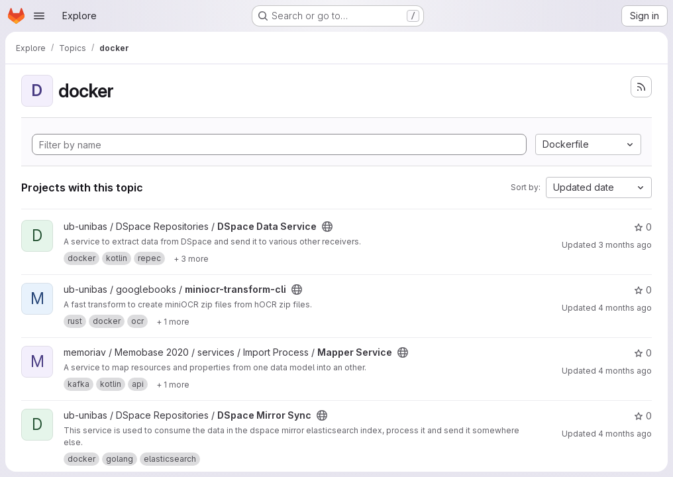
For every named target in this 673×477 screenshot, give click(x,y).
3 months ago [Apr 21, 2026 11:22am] (625, 245)
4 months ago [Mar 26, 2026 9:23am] (625, 371)
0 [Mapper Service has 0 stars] (643, 352)
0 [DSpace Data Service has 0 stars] (643, 227)
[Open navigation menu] (39, 15)
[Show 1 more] (172, 321)
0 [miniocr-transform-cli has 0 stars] (643, 289)
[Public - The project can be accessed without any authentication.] (327, 226)
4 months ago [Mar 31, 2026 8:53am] (625, 308)
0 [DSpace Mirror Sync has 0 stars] (643, 415)
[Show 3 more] (191, 258)
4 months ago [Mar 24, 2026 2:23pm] (625, 434)
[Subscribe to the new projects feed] (641, 86)
